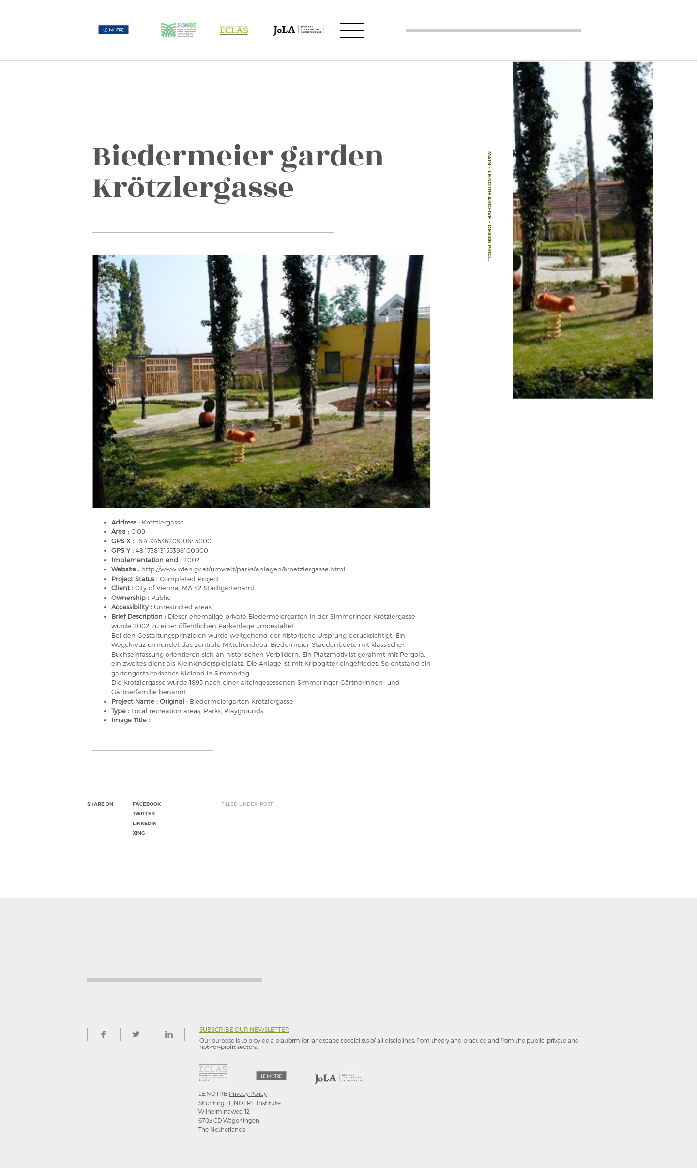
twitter (144, 813)
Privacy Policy (248, 1093)
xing (139, 833)
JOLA (298, 30)
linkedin (145, 823)
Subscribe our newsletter (244, 1029)
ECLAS (233, 30)
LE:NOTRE (113, 30)
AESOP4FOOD (178, 30)
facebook (147, 804)
